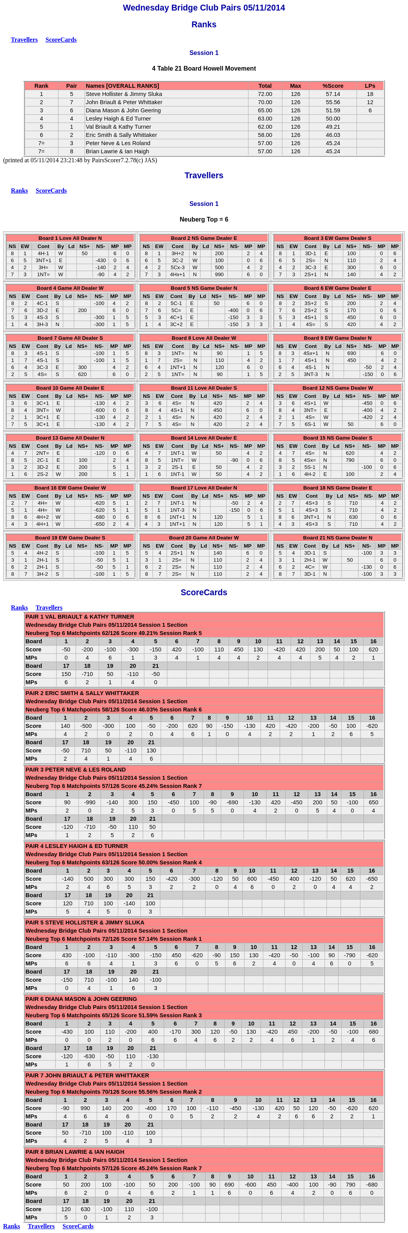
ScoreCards (61, 39)
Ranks (19, 190)
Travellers (24, 39)
